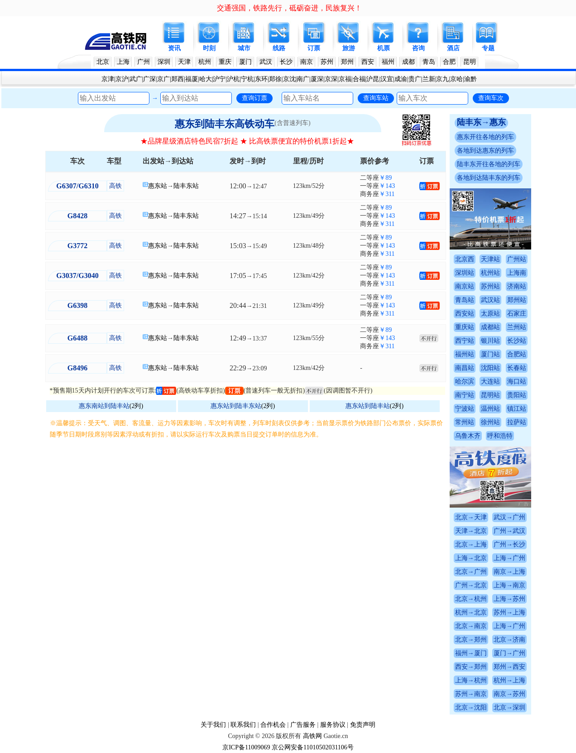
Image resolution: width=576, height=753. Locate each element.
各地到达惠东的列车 (485, 150)
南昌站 (464, 368)
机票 (383, 48)
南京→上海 (509, 571)
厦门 (245, 61)
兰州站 (516, 327)
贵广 (414, 79)
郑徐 (275, 79)
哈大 (205, 79)
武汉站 (490, 300)
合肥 (449, 61)
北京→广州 (471, 571)
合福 (359, 79)
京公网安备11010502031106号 (313, 747)
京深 (331, 79)
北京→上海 (471, 544)
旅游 (348, 48)
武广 (136, 79)
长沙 (286, 61)
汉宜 (386, 79)
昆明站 (490, 395)
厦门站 (490, 354)
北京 (102, 61)
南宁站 (464, 395)
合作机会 (273, 724)
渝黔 (470, 79)
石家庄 (516, 313)
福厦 (191, 79)
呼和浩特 (500, 435)
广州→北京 (471, 585)
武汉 (265, 61)
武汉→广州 (509, 517)
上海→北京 (471, 558)
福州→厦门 (471, 653)
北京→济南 (509, 639)
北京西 (464, 259)
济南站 (516, 286)
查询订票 (254, 97)
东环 (261, 79)
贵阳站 (516, 395)
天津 (184, 61)
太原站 (490, 313)
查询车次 (491, 97)
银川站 (490, 340)
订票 (313, 48)
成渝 (400, 79)
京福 (345, 79)
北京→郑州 (471, 639)
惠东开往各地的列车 (485, 137)
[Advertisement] (247, 508)
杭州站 (490, 272)
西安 (367, 61)
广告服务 (303, 724)
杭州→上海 (509, 680)
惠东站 (157, 185)
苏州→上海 (509, 612)
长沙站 (516, 340)
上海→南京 (509, 585)
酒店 (453, 48)
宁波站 (464, 408)
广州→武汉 (509, 531)
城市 (244, 48)
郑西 (177, 79)
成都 (408, 61)
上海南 (516, 272)
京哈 (456, 79)
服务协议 (333, 724)
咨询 (418, 48)
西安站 (464, 313)
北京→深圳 (509, 707)
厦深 (317, 79)
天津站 (490, 259)
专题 (488, 48)
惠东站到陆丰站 (368, 406)
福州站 (464, 354)
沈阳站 (490, 368)
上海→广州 (509, 558)
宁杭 (247, 79)
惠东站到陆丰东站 (236, 406)
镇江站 (516, 408)
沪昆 (372, 79)
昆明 (469, 61)
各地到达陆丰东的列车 (488, 177)
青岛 (428, 61)
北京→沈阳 (471, 707)
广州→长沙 (509, 544)
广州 (143, 61)
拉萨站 (516, 422)
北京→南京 (471, 626)
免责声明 (362, 724)
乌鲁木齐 (467, 435)
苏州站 (490, 286)
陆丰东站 (186, 185)
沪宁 (219, 79)
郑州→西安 (509, 666)
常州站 (464, 422)
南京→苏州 (509, 694)
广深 (149, 79)
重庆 (225, 61)
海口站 (516, 381)
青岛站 (464, 300)
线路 (279, 48)
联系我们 (243, 724)
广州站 (516, 259)
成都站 (490, 327)
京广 (163, 79)
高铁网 (312, 736)
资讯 (174, 48)
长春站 (516, 368)
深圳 (164, 61)
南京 (306, 61)
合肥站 (516, 354)
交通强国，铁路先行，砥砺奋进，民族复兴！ (289, 8)
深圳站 (464, 272)
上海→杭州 (471, 680)
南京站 (464, 286)
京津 (107, 79)
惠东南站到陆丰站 (104, 406)
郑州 (347, 61)
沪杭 (233, 79)
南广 (303, 79)
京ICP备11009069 (246, 747)
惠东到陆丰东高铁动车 (224, 123)
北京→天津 (471, 517)
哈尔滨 (464, 381)
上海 (123, 61)
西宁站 (464, 340)
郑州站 (516, 300)
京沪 (121, 79)
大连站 (490, 381)
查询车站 (376, 97)
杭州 (204, 61)
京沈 (289, 79)
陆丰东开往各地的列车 (488, 164)
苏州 (327, 61)
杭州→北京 (471, 612)
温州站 (490, 408)
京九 (442, 79)
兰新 (428, 79)
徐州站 (490, 422)
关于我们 (213, 724)
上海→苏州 (509, 598)
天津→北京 (471, 531)
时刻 (209, 48)
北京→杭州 (471, 598)
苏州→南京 (471, 694)
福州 (388, 61)
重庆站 (464, 327)
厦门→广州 (509, 653)
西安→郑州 (471, 666)
